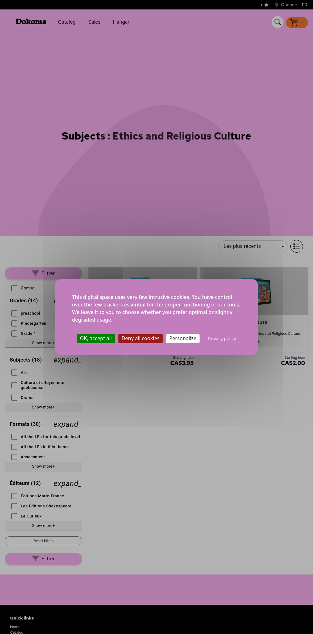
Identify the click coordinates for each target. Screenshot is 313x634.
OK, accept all (96, 338)
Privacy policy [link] (222, 338)
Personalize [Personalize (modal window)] (182, 338)
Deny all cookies (141, 338)
